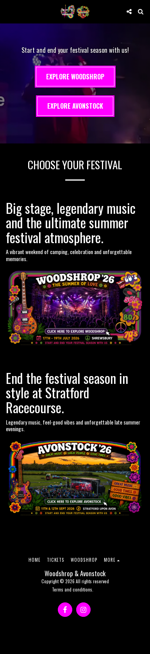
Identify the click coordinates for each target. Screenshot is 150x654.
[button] (8, 11)
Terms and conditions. (72, 589)
